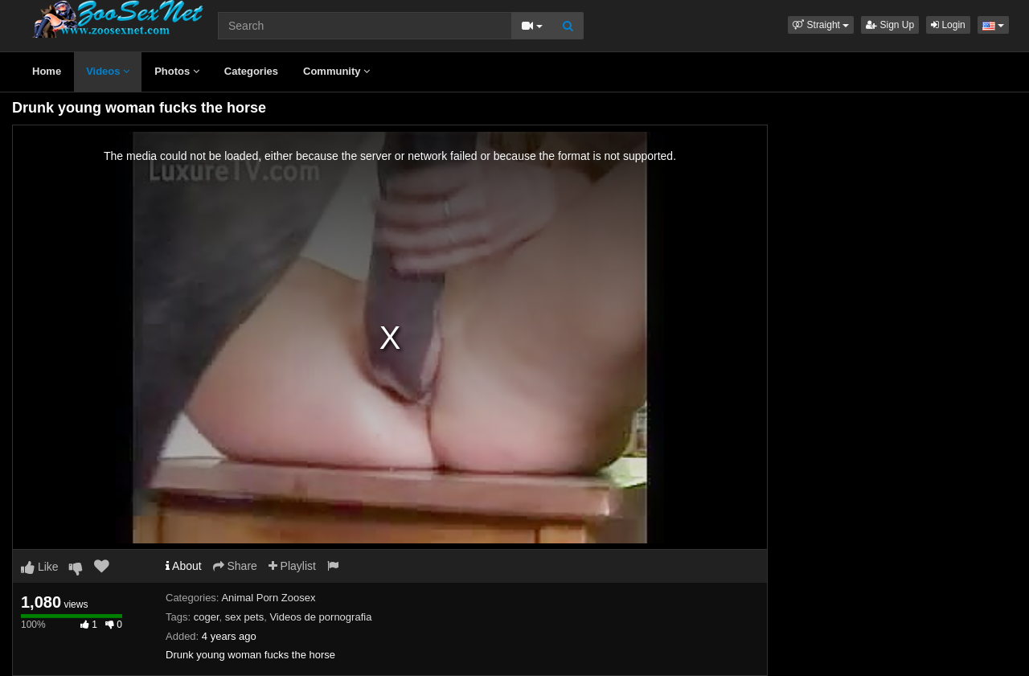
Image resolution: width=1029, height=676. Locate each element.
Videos (107, 71)
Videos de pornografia (320, 617)
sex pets (244, 617)
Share (235, 565)
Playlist (292, 565)
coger (206, 617)
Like (40, 566)
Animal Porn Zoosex (268, 598)
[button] (821, 25)
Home (46, 71)
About (184, 565)
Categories (251, 71)
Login (948, 25)
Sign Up (890, 25)
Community (336, 71)
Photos (176, 71)
